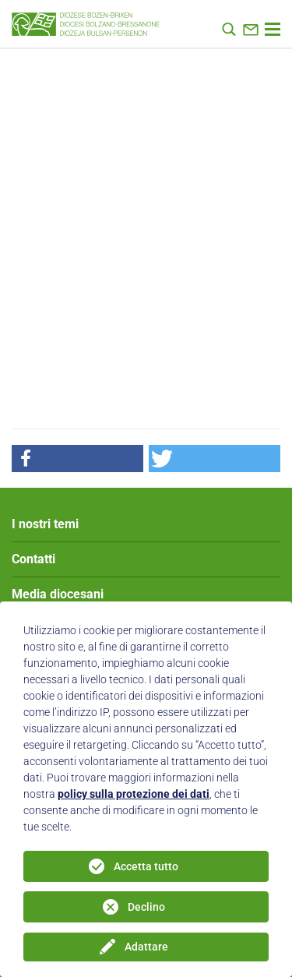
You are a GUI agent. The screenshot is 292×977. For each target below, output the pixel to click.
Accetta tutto (146, 866)
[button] (77, 458)
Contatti (33, 559)
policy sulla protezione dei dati (133, 794)
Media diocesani (58, 594)
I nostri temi (45, 524)
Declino (146, 907)
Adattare (146, 946)
